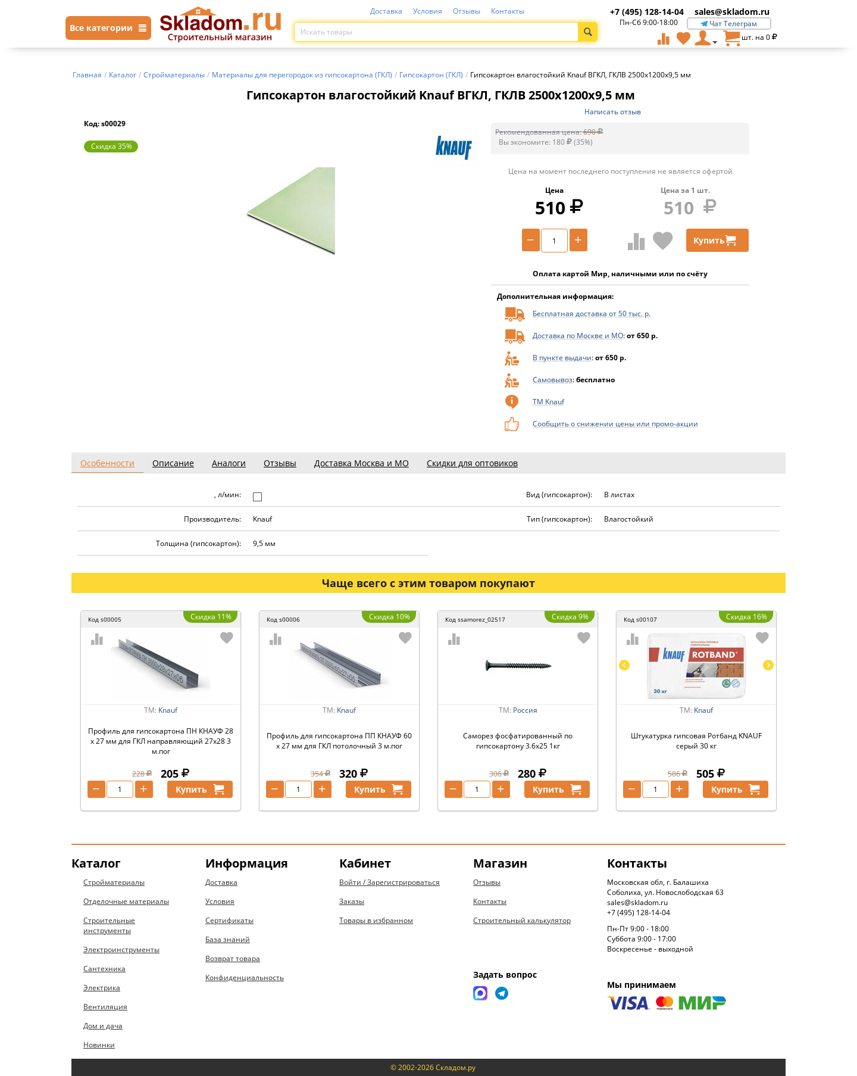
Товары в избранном (376, 920)
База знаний (227, 939)
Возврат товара (232, 958)
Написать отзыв (612, 112)
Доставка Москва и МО (361, 463)
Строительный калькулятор (522, 920)
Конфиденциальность (244, 977)
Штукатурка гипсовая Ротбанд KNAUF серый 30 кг (696, 741)
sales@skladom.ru (732, 11)
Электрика (101, 988)
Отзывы (466, 11)
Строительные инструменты (109, 925)
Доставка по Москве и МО (578, 335)
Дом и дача (103, 1026)
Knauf (167, 710)
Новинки (99, 1045)
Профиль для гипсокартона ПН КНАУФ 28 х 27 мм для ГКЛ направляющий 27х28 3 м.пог (160, 741)
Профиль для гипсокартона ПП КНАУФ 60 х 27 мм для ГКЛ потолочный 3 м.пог (339, 741)
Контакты (507, 11)
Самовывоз (553, 380)
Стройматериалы (114, 882)
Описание (173, 463)
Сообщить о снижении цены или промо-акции (615, 424)
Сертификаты (229, 920)
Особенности (107, 463)
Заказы (351, 901)
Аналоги (229, 463)
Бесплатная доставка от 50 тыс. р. (591, 313)
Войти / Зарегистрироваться (389, 882)
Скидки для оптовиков (472, 463)
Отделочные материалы (126, 901)
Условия (427, 11)
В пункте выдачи (562, 358)
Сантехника (104, 968)
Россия (525, 710)
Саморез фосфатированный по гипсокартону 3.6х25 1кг (518, 741)
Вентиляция (105, 1007)
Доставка (386, 11)
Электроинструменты (121, 949)
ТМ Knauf (548, 402)
